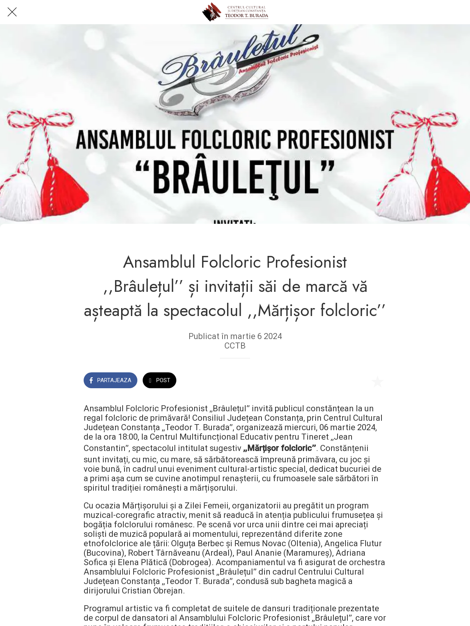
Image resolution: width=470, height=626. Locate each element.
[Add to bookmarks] (377, 381)
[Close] (12, 12)
